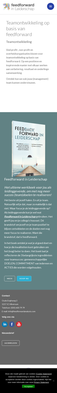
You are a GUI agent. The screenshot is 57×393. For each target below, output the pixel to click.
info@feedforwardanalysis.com (21, 311)
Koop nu (24, 278)
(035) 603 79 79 (18, 307)
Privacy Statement (41, 382)
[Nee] (53, 380)
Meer (9, 278)
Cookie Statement (43, 374)
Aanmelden (11, 343)
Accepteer (28, 387)
